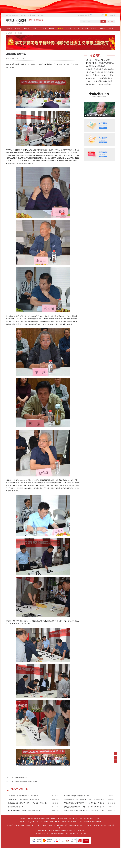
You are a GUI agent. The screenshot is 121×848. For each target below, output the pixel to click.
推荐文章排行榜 (19, 789)
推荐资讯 (95, 55)
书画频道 (19, 33)
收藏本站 (112, 15)
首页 (14, 33)
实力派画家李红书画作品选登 (20, 777)
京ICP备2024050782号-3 (44, 830)
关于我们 (83, 833)
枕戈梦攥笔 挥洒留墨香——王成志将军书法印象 (24, 781)
